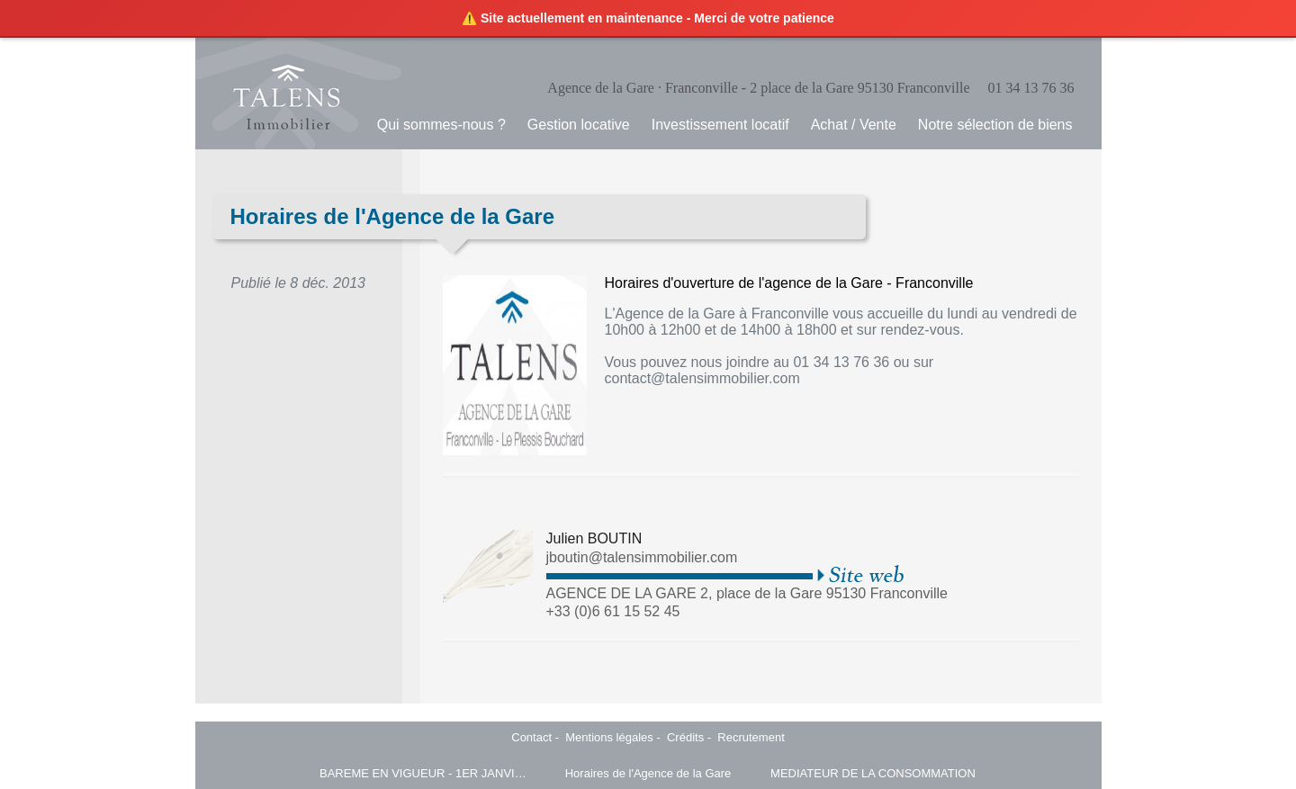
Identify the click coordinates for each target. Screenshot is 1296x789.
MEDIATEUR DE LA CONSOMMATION (873, 773)
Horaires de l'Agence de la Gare (648, 773)
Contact (531, 737)
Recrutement (750, 737)
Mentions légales (609, 737)
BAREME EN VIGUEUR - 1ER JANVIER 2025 (423, 773)
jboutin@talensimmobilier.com (642, 557)
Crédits (685, 737)
